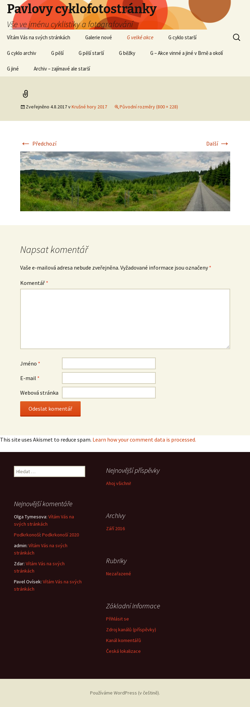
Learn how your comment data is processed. (144, 439)
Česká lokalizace (123, 651)
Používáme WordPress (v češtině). (125, 693)
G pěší (57, 53)
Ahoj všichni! (118, 483)
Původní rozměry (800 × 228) (149, 107)
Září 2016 (115, 528)
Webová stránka (39, 392)
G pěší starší (91, 53)
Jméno (30, 363)
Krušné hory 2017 (89, 107)
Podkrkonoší (27, 535)
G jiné (13, 68)
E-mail (30, 378)
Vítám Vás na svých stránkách (38, 37)
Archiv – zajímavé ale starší (62, 68)
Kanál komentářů (123, 640)
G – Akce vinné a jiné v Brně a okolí (186, 53)
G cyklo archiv (21, 53)
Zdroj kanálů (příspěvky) (131, 629)
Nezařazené (118, 573)
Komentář (34, 282)
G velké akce (140, 37)
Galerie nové (98, 37)
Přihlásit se (117, 619)
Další (218, 143)
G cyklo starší (182, 37)
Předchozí (38, 143)
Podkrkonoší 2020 (60, 535)
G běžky (127, 53)
